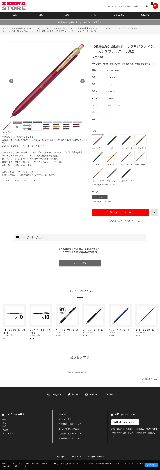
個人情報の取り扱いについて (71, 434)
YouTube (93, 394)
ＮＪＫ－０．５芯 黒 (144, 330)
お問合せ (136, 6)
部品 (67, 15)
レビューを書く (80, 263)
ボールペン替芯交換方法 (69, 429)
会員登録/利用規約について (70, 424)
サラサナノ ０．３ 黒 (92, 330)
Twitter (75, 394)
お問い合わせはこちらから (125, 422)
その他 (93, 15)
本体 (15, 15)
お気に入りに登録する (154, 212)
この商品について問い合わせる (125, 221)
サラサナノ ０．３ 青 (119, 330)
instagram (56, 394)
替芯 (41, 15)
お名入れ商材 (119, 15)
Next (82, 81)
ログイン (109, 6)
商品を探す (145, 15)
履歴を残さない (151, 379)
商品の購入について (67, 414)
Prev (11, 81)
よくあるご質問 (65, 419)
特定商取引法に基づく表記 (70, 438)
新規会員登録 (124, 6)
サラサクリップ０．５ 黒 (67, 330)
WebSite (109, 394)
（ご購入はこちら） (28, 180)
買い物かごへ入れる (120, 212)
